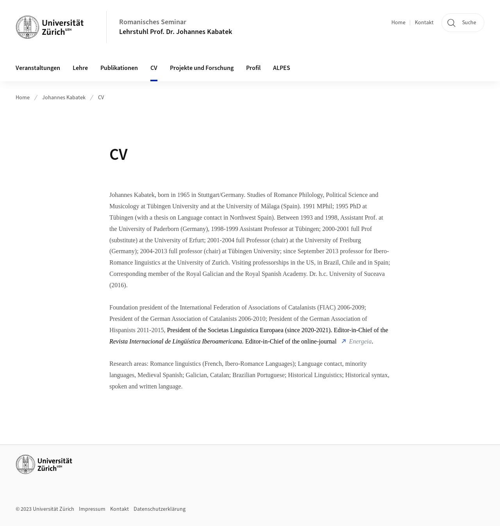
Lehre (80, 68)
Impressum (92, 509)
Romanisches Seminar (152, 22)
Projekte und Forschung (202, 68)
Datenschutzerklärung (160, 509)
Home (398, 23)
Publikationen (119, 68)
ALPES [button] (281, 68)
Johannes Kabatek (64, 98)
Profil (253, 68)
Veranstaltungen (38, 68)
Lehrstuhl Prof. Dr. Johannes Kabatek (175, 32)
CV (153, 68)
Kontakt (424, 23)
